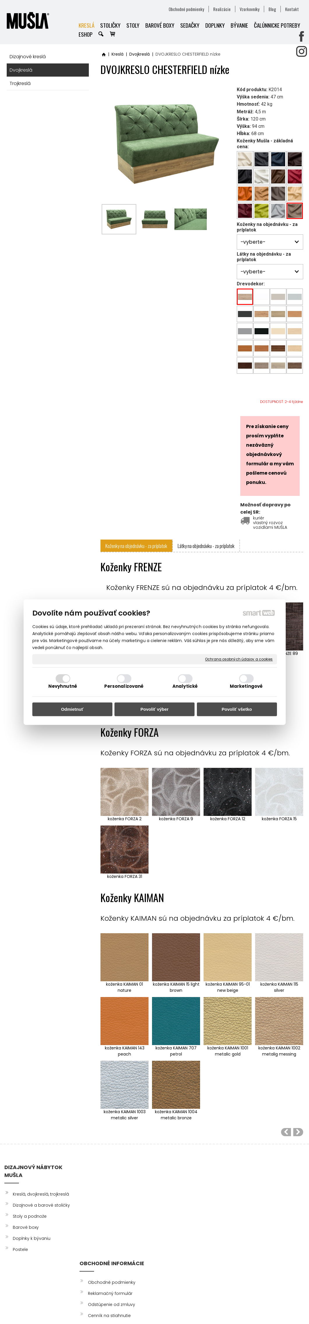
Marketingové (246, 686)
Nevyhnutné (62, 686)
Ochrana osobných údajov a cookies (239, 659)
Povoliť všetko (237, 709)
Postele (20, 1249)
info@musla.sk (171, 1241)
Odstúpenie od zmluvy (112, 1208)
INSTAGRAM (254, 1197)
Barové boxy (26, 1227)
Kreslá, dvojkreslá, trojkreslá (41, 1194)
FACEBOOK (253, 1186)
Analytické (185, 686)
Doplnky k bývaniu (31, 1238)
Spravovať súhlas (268, 1309)
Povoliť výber (154, 709)
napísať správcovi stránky (151, 1309)
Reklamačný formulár (111, 1197)
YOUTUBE (251, 1208)
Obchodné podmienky (112, 1186)
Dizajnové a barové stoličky (41, 1205)
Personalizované (124, 686)
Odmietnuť (72, 709)
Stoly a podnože (30, 1216)
